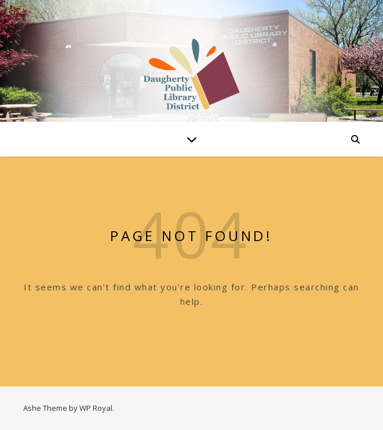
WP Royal (95, 408)
